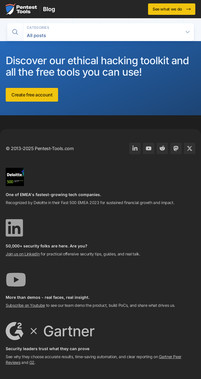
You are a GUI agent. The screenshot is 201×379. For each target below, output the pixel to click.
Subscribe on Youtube (25, 305)
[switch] (15, 32)
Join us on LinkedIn (23, 253)
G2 (31, 362)
